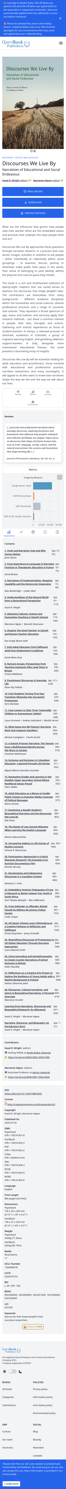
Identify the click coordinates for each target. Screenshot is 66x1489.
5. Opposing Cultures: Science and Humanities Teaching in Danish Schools (26, 615)
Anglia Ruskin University (39, 1052)
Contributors (33, 402)
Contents (47, 392)
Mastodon (38, 1447)
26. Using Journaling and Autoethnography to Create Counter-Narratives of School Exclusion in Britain (28, 960)
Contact (6, 1431)
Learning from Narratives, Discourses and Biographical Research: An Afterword (28, 1008)
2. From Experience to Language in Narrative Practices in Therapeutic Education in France (29, 565)
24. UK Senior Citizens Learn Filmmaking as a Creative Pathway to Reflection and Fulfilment (28, 926)
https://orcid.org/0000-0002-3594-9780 (29, 1057)
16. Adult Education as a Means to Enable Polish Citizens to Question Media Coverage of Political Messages (29, 797)
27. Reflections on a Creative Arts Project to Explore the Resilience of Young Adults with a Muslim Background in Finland (30, 976)
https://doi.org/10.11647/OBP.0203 (23, 1093)
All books (7, 1389)
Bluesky (37, 1439)
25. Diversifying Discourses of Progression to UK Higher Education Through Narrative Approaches (29, 943)
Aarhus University (41, 1072)
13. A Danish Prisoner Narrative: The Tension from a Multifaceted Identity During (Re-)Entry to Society (29, 747)
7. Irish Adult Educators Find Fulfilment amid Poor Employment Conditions (26, 648)
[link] (16, 43)
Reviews (18, 392)
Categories (8, 1397)
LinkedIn (37, 1455)
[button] (61, 43)
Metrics (33, 392)
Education (7, 157)
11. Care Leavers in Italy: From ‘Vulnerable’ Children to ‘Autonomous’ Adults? (28, 712)
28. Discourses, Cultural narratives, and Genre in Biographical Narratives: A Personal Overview (29, 993)
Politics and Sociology (26, 157)
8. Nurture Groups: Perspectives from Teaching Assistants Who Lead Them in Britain (26, 667)
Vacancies (7, 1447)
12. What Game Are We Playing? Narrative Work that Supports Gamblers (28, 728)
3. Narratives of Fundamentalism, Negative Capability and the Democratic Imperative (28, 582)
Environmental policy (44, 1413)
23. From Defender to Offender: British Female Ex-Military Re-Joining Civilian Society (26, 910)
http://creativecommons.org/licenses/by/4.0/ (31, 1104)
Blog (35, 1431)
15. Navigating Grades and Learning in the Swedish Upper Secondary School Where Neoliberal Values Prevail (28, 780)
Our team (7, 1439)
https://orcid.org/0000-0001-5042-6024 (29, 1077)
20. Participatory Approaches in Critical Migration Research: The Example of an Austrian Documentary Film (26, 860)
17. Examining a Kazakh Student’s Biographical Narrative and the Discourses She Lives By (28, 813)
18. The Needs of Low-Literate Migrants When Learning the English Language (26, 828)
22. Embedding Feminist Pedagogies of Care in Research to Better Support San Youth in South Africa (29, 893)
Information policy (43, 1397)
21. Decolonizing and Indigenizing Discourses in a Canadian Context (23, 875)
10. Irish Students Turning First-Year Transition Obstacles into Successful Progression (25, 697)
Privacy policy (40, 1389)
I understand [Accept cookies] (11, 1483)
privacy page (9, 1474)
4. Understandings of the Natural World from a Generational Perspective (26, 599)
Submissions (9, 1405)
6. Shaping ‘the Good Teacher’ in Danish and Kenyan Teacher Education (26, 632)
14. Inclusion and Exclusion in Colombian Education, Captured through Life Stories (27, 762)
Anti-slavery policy (42, 1405)
